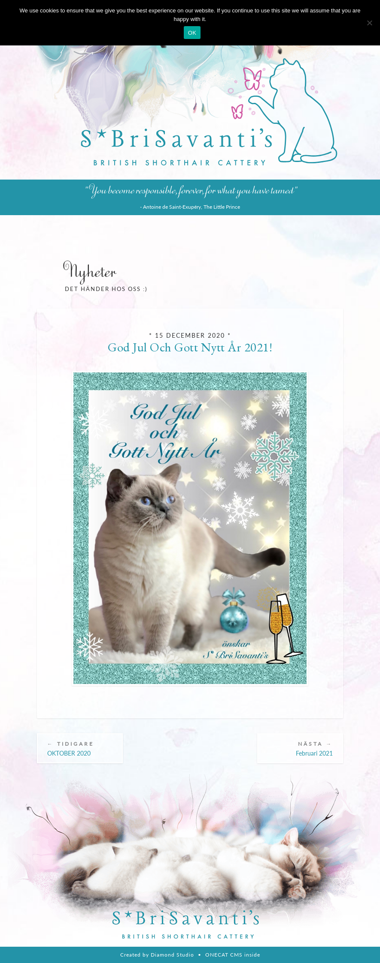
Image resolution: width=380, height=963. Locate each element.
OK (192, 33)
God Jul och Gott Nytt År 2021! (190, 347)
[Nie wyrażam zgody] (369, 22)
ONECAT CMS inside (232, 954)
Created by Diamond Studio (157, 954)
